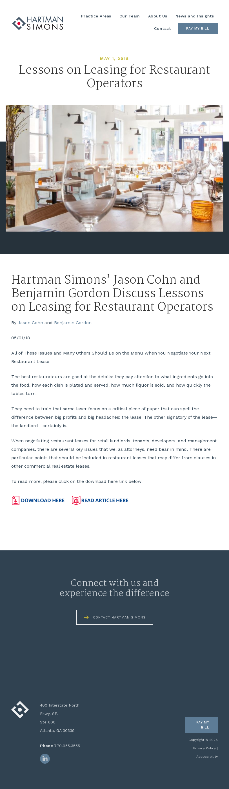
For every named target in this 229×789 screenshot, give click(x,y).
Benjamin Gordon (73, 322)
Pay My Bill (197, 28)
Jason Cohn (30, 322)
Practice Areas (96, 16)
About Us (157, 16)
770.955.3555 (67, 745)
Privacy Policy (204, 748)
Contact (162, 28)
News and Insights (194, 16)
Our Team (129, 16)
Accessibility (207, 757)
